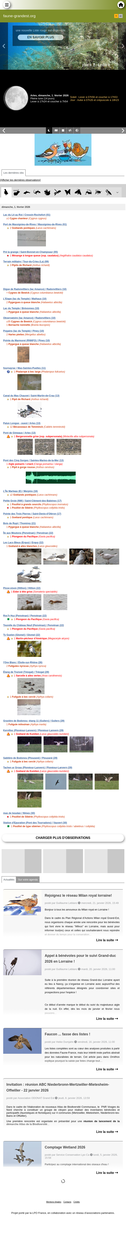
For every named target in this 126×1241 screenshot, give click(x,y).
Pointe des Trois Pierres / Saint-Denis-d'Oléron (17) (32, 513)
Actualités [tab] (8, 879)
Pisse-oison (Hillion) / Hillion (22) (22, 588)
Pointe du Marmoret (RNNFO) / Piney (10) (26, 340)
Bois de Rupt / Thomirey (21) (19, 523)
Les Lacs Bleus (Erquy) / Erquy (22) (23, 542)
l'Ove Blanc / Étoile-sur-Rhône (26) (22, 662)
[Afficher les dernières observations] (20, 179)
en (121, 16)
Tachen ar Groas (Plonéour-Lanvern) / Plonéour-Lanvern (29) (37, 767)
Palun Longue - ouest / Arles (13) (21, 423)
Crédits (76, 1202)
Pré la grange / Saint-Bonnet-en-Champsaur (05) (30, 252)
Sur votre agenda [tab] (28, 879)
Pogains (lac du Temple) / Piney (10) (23, 331)
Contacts (67, 1202)
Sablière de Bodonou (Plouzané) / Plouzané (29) (30, 758)
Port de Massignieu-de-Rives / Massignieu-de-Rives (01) (35, 224)
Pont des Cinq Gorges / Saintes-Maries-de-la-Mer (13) (33, 460)
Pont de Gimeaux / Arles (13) (19, 432)
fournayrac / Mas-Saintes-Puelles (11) (24, 368)
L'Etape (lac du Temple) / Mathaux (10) (25, 298)
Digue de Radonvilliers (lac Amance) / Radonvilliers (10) (34, 289)
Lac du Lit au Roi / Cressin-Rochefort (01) (26, 214)
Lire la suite (107, 940)
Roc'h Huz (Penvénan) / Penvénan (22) (25, 615)
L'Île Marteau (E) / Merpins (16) (20, 491)
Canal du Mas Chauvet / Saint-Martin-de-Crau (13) (31, 395)
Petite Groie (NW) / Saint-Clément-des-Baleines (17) (32, 500)
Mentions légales (53, 1202)
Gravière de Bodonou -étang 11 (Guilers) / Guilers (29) (33, 720)
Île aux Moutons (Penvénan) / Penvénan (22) (28, 533)
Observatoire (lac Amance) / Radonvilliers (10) (29, 318)
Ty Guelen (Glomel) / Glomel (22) (21, 634)
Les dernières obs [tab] (13, 172)
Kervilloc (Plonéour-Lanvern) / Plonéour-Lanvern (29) (33, 730)
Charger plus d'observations (63, 838)
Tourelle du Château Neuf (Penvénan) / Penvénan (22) (33, 625)
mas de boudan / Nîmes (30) (19, 813)
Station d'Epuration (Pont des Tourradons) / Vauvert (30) (35, 822)
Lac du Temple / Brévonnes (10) (21, 308)
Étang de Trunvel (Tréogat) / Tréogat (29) (26, 672)
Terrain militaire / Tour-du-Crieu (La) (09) (26, 261)
